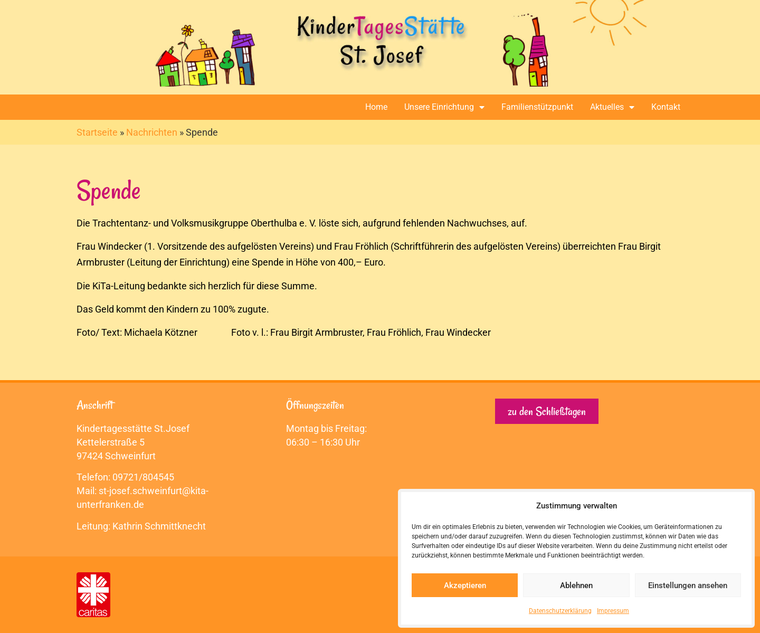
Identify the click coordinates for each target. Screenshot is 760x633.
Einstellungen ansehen (687, 585)
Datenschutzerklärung (560, 611)
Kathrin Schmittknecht (159, 526)
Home (376, 107)
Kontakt (665, 107)
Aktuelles (612, 107)
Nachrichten (151, 132)
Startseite (97, 132)
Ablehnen (576, 585)
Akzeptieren (465, 585)
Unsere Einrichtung (444, 107)
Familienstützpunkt (537, 107)
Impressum (613, 611)
